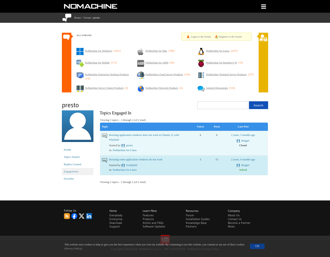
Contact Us (235, 219)
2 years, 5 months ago (243, 135)
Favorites (69, 178)
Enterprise (115, 219)
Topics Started (72, 156)
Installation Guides (198, 219)
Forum (87, 17)
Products (148, 219)
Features (148, 215)
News (231, 226)
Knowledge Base (196, 223)
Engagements (71, 171)
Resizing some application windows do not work (135, 159)
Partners (191, 226)
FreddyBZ (131, 165)
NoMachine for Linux (125, 150)
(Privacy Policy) (73, 248)
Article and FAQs (153, 223)
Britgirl (245, 140)
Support (114, 226)
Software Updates (154, 226)
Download (115, 223)
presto (129, 145)
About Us (234, 215)
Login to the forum (201, 36)
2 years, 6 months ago (243, 159)
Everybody (115, 215)
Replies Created (72, 164)
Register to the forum (230, 36)
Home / (79, 17)
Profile (67, 149)
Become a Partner (239, 223)
